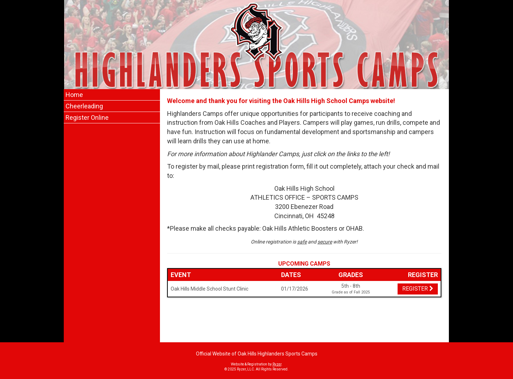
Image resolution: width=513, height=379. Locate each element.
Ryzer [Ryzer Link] (277, 364)
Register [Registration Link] (417, 288)
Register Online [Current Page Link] (87, 117)
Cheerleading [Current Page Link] (84, 106)
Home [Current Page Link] (74, 94)
